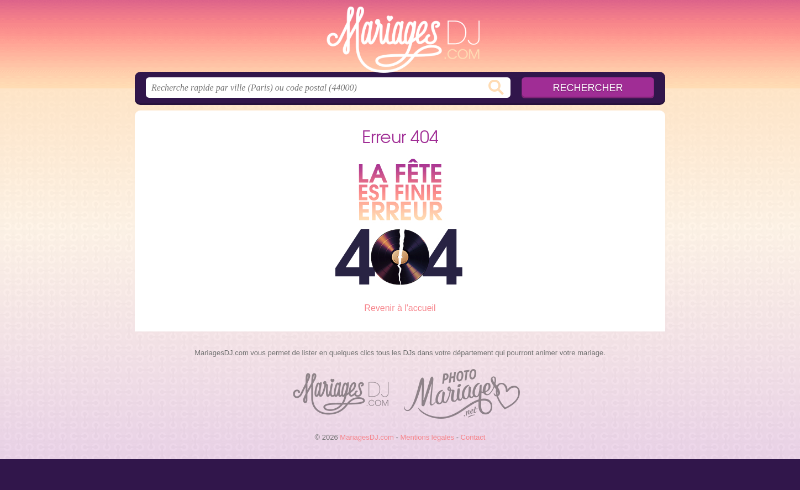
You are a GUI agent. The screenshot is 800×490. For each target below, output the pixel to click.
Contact (473, 437)
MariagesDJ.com (400, 39)
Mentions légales (427, 437)
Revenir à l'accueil (399, 308)
